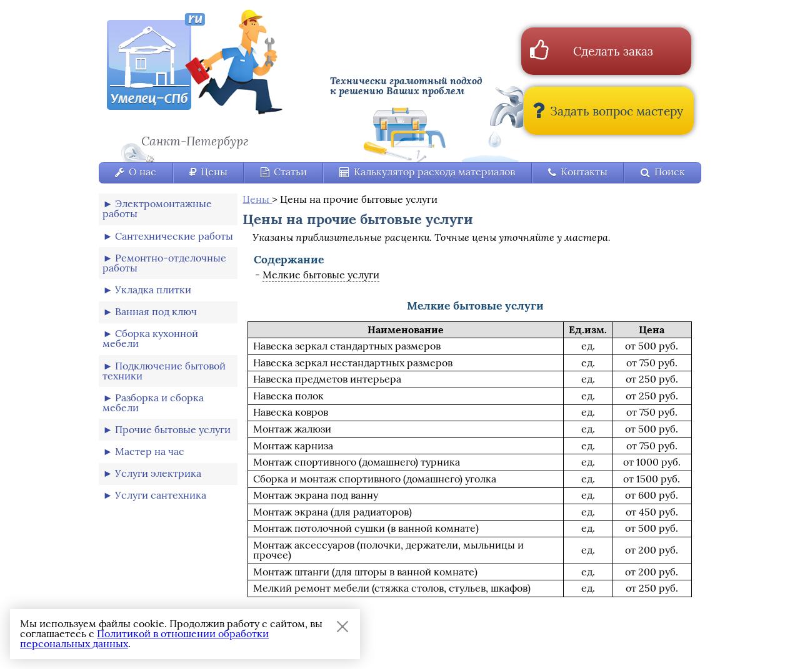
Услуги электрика (158, 473)
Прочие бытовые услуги (173, 430)
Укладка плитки (153, 290)
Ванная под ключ (156, 312)
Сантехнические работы (174, 236)
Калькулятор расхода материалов (427, 172)
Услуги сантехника (160, 495)
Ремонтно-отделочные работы (164, 263)
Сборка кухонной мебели (150, 338)
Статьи (284, 172)
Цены (208, 172)
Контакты (578, 172)
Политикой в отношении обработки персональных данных (144, 639)
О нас (135, 172)
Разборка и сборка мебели (153, 403)
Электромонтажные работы (157, 209)
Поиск (663, 172)
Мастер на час (149, 451)
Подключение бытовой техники (164, 371)
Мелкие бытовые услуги (320, 275)
